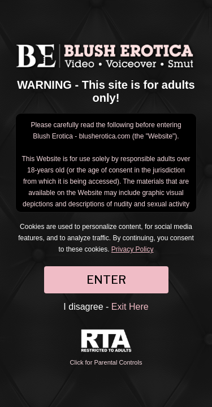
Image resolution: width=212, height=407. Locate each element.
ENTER (106, 280)
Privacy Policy (132, 249)
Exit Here (130, 306)
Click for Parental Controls (106, 347)
